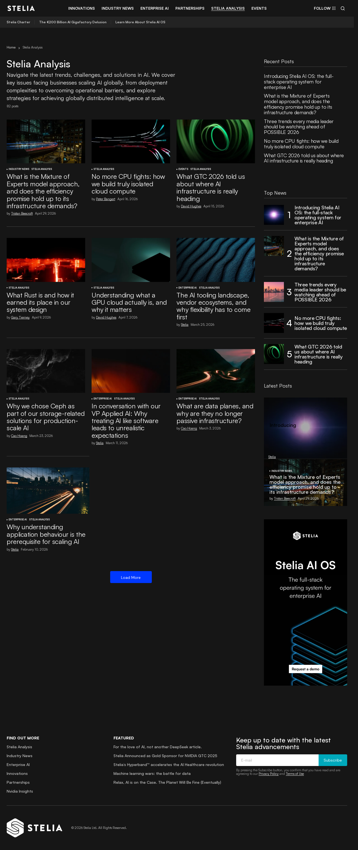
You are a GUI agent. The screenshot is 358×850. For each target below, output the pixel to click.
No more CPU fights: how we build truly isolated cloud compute (301, 143)
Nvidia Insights (20, 791)
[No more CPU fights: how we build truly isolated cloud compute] (274, 323)
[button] (342, 8)
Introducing (282, 425)
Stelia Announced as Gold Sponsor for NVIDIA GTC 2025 (165, 755)
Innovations (17, 773)
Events (183, 169)
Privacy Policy (269, 774)
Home (11, 47)
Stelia (269, 436)
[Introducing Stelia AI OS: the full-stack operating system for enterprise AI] (274, 215)
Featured (124, 738)
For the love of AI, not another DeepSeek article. (158, 746)
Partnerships (18, 782)
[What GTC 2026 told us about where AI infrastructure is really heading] (274, 354)
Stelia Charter (18, 22)
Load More (131, 577)
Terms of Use (295, 774)
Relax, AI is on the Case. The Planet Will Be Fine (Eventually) (167, 782)
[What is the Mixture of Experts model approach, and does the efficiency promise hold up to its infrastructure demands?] (274, 246)
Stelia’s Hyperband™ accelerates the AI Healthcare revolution (169, 764)
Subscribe (333, 760)
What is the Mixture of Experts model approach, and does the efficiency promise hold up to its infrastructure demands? (298, 104)
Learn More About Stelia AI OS (140, 22)
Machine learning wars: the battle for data (152, 773)
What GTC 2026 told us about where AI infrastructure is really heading (304, 158)
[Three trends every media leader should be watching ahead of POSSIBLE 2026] (274, 292)
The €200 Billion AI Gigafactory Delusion (73, 22)
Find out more (23, 738)
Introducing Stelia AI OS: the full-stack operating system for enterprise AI (298, 81)
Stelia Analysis (41, 169)
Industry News (19, 169)
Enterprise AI (187, 287)
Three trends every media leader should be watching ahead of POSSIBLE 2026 (299, 127)
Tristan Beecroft (285, 498)
